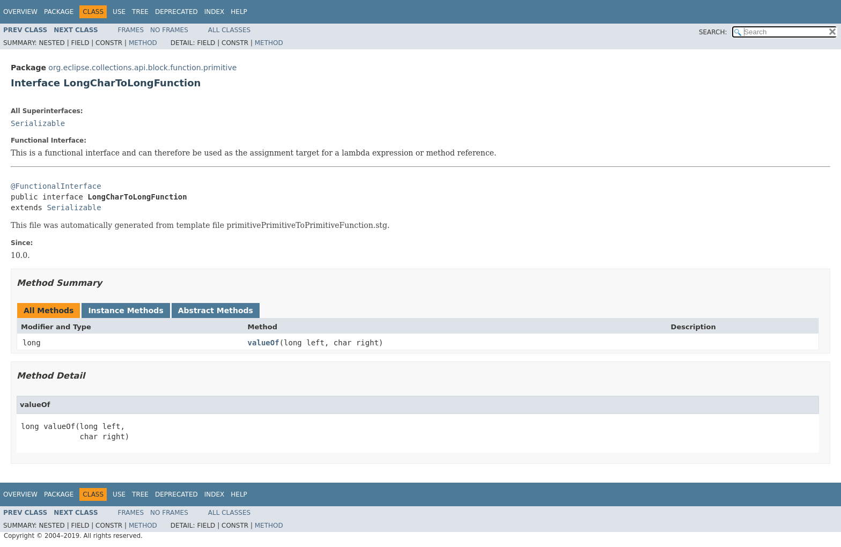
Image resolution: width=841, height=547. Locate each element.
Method (143, 43)
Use (119, 12)
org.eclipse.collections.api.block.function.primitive (142, 67)
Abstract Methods (215, 310)
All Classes (229, 30)
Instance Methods (125, 310)
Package (58, 12)
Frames (131, 30)
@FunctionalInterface (56, 186)
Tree (140, 12)
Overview (20, 12)
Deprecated (176, 12)
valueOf (263, 342)
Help (239, 12)
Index (214, 12)
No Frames (169, 30)
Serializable (38, 123)
